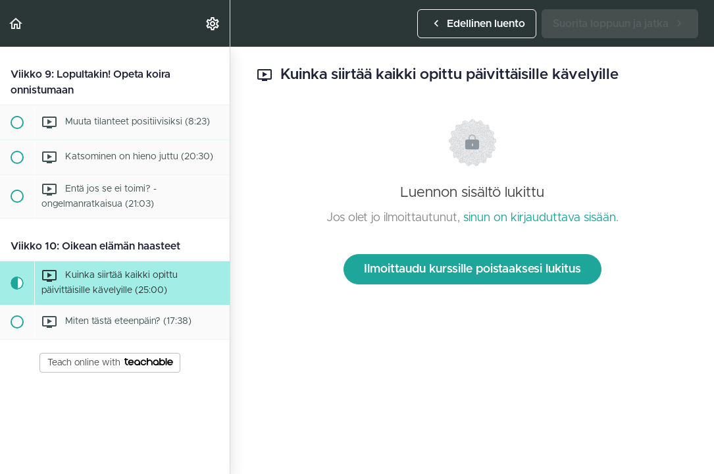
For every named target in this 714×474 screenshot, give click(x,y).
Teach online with (110, 362)
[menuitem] (213, 23)
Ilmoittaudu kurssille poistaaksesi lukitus (472, 269)
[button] (16, 23)
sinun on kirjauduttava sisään (539, 218)
